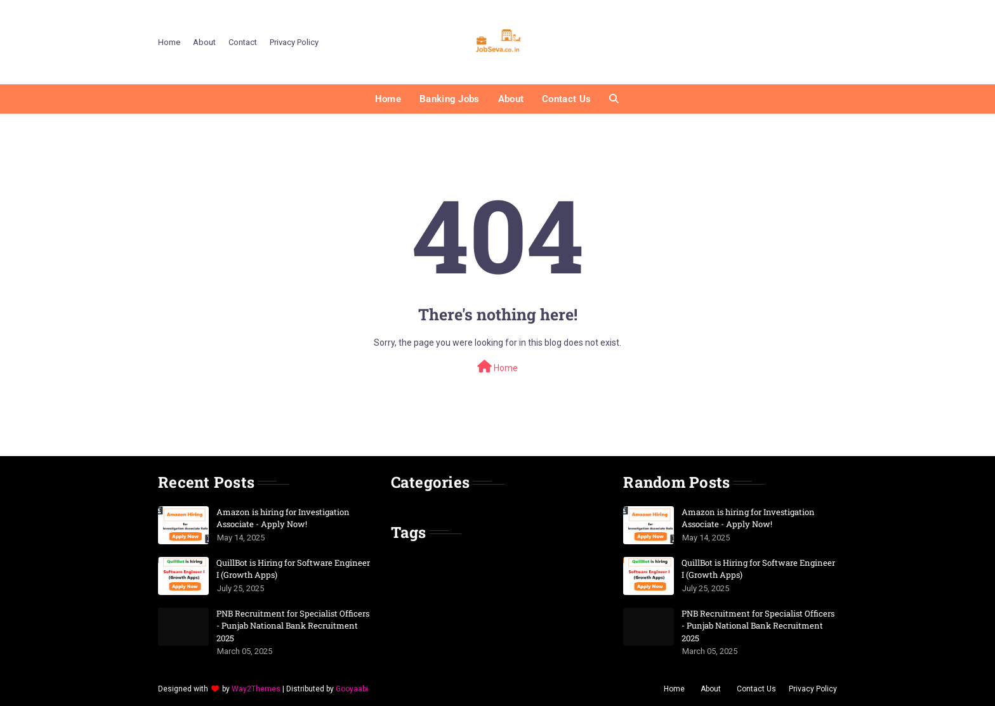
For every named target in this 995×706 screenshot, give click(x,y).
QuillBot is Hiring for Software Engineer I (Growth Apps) (293, 569)
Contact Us (756, 688)
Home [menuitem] (388, 99)
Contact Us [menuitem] (566, 99)
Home (169, 42)
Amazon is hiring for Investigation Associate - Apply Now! (283, 518)
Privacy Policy (294, 42)
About (204, 42)
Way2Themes (256, 688)
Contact (242, 42)
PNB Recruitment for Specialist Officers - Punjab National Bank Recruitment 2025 (292, 626)
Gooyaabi (352, 688)
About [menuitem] (511, 99)
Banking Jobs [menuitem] (449, 99)
